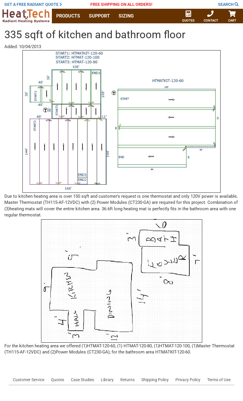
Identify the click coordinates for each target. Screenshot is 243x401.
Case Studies (82, 379)
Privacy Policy (187, 379)
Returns (127, 379)
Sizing (126, 16)
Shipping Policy (155, 379)
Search (228, 4)
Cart (232, 16)
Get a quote (33, 4)
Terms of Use (218, 379)
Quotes (188, 16)
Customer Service (28, 379)
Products (68, 16)
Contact (211, 16)
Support (99, 16)
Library (107, 379)
